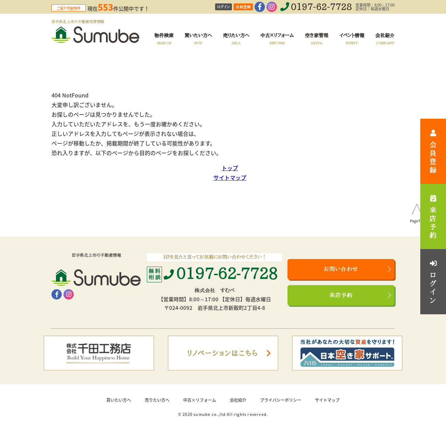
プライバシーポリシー (280, 400)
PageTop (417, 221)
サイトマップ (229, 177)
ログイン (223, 7)
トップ (230, 168)
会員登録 (243, 7)
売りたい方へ (157, 400)
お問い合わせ (341, 269)
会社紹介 (238, 400)
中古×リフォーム (199, 400)
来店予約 (341, 295)
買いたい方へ (118, 400)
